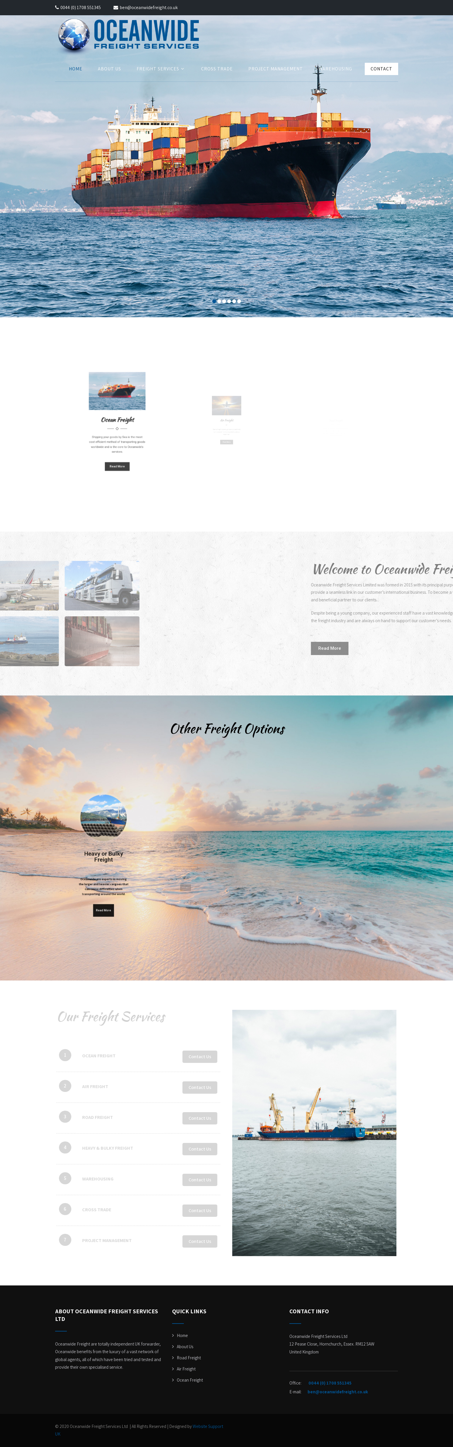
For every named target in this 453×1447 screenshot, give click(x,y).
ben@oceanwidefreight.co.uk (145, 7)
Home (75, 69)
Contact (381, 69)
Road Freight (189, 1358)
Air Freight (186, 1369)
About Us (109, 69)
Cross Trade (217, 69)
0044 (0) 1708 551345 (80, 7)
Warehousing (335, 69)
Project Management (275, 69)
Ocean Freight (190, 1380)
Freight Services (161, 69)
